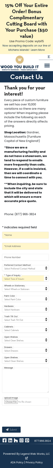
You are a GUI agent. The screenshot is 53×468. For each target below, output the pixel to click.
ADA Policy (16, 462)
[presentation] (23, 415)
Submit (11, 429)
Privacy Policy (34, 462)
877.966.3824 (42, 441)
